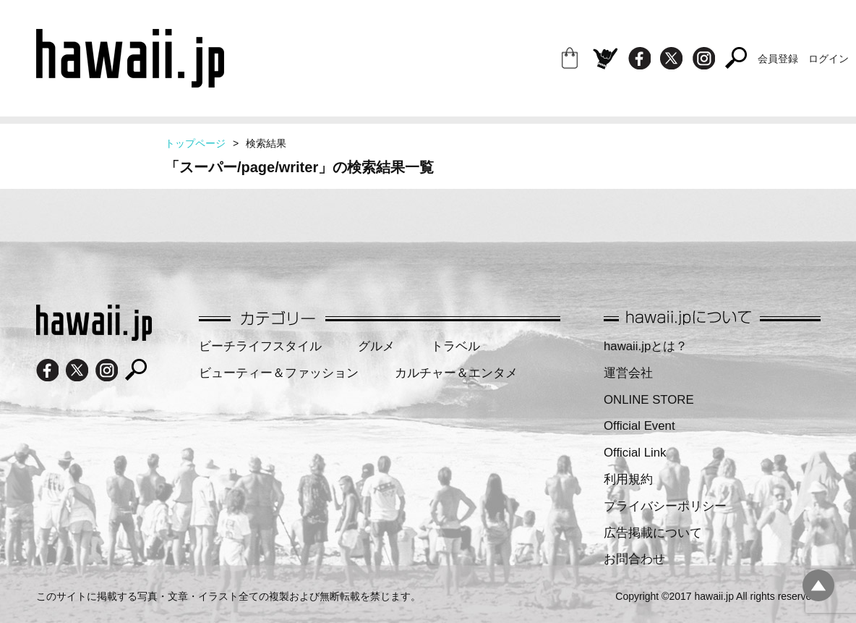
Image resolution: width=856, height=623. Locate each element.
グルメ (376, 346)
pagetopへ (818, 585)
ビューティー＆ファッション (279, 373)
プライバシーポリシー (665, 506)
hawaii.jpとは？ (646, 346)
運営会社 (628, 373)
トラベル (455, 346)
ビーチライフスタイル (260, 346)
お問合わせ (634, 559)
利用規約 (628, 479)
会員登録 (778, 58)
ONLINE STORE (649, 400)
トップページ (195, 143)
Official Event (639, 426)
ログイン (828, 58)
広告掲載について (653, 533)
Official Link (635, 452)
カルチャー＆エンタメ (456, 373)
